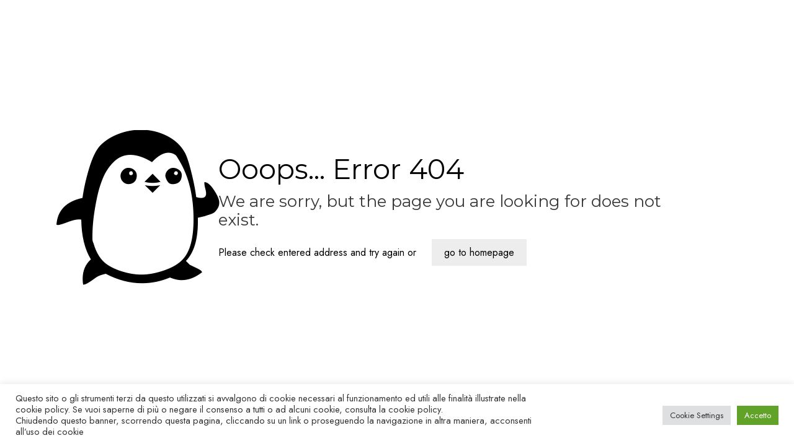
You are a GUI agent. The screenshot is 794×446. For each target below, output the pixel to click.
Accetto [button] (757, 415)
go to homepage (479, 252)
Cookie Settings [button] (696, 415)
